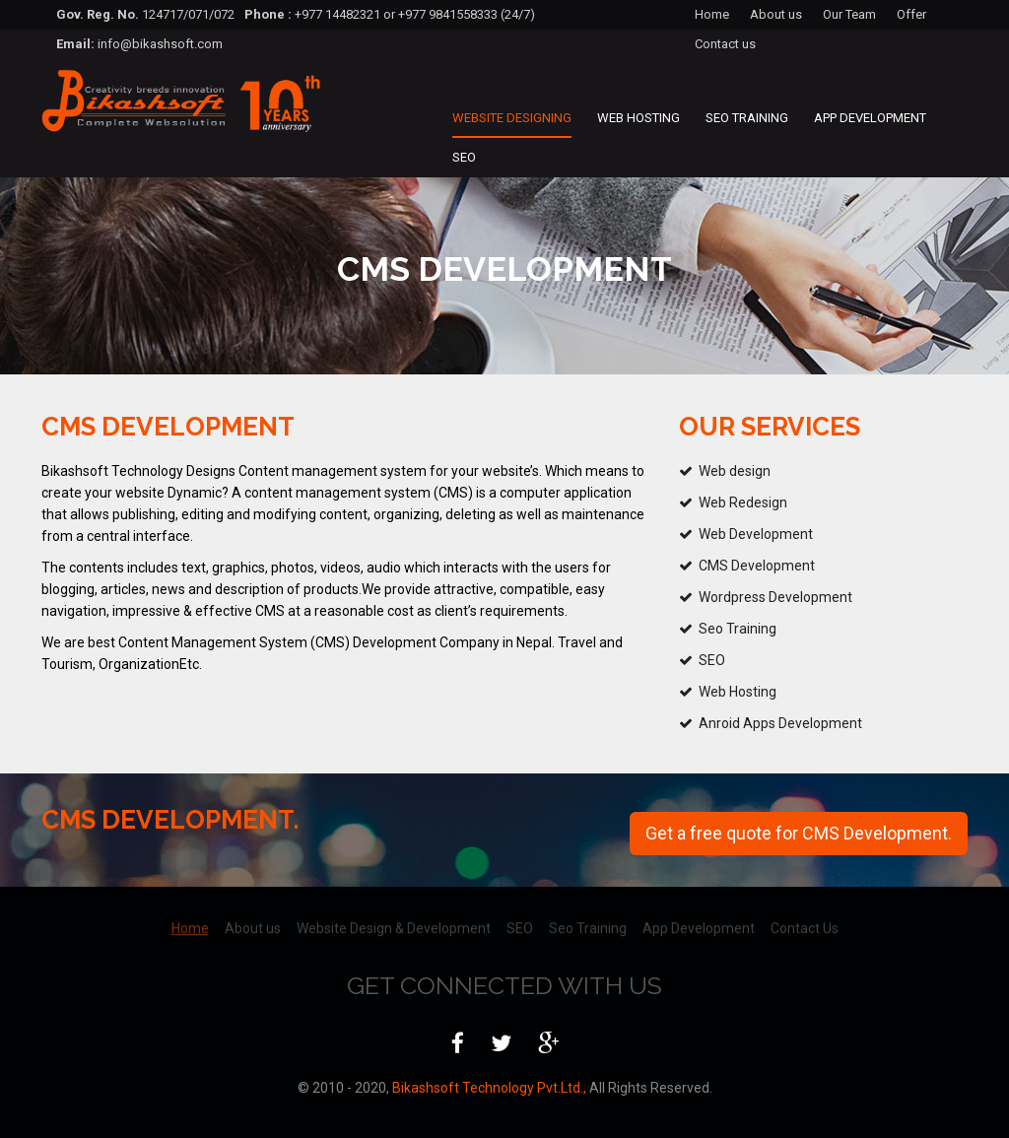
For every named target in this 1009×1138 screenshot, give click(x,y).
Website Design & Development (394, 922)
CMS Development (757, 565)
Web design (735, 471)
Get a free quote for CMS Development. (798, 833)
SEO (464, 157)
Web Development (756, 534)
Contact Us (805, 922)
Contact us (725, 43)
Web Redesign (743, 502)
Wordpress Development (775, 597)
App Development (870, 117)
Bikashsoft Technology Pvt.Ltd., (487, 1088)
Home (712, 14)
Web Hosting (638, 117)
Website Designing (512, 117)
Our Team (849, 14)
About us (776, 14)
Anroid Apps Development (780, 723)
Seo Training (747, 117)
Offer (911, 14)
